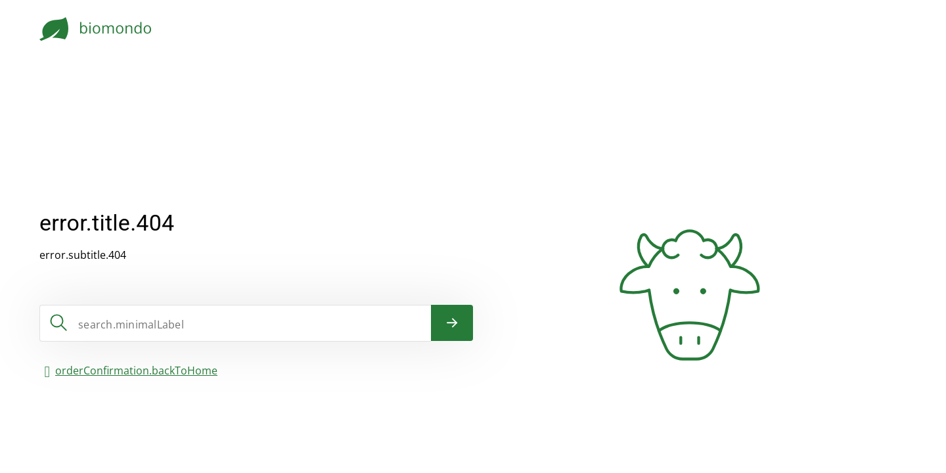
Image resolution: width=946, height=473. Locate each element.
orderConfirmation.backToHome (136, 370)
